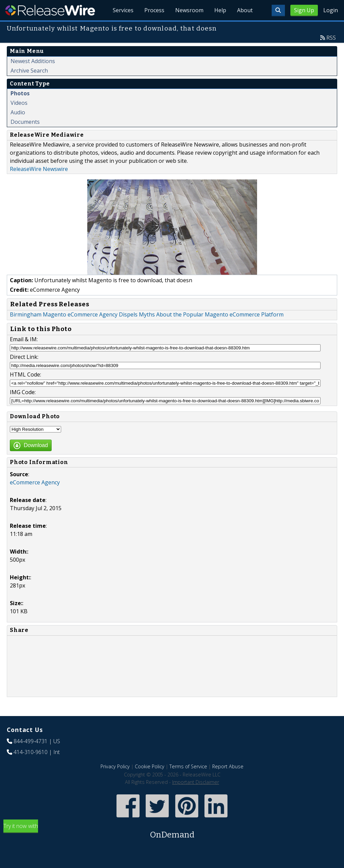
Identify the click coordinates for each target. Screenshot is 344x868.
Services (123, 10)
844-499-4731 (31, 741)
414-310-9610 (31, 752)
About (245, 10)
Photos (20, 93)
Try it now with (172, 831)
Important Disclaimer (195, 782)
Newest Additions (33, 61)
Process (154, 10)
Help (220, 10)
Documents (25, 122)
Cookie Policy (149, 766)
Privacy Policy (115, 766)
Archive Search (29, 70)
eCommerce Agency (35, 482)
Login (330, 10)
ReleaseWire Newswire (39, 169)
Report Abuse (227, 766)
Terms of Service (188, 766)
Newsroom (189, 10)
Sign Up (304, 10)
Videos (19, 103)
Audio (18, 112)
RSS (331, 37)
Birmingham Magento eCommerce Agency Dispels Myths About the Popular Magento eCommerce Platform (147, 314)
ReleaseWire (50, 10)
